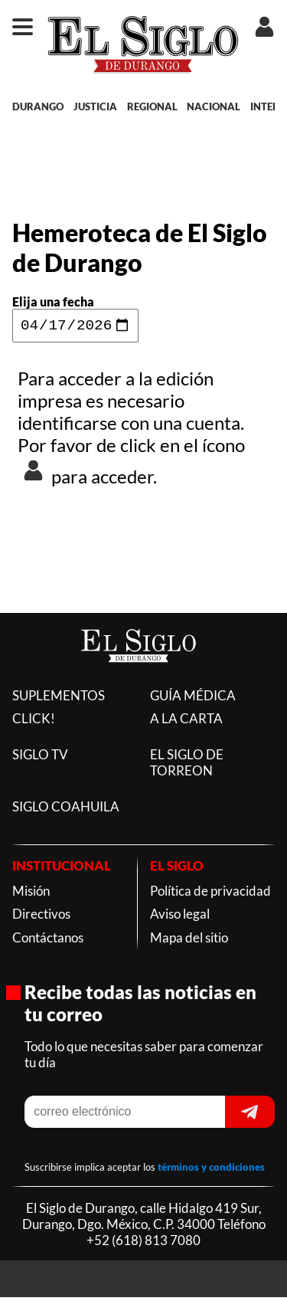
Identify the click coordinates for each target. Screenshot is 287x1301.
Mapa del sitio (189, 941)
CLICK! (33, 722)
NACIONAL (213, 106)
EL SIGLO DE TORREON (186, 766)
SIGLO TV (40, 758)
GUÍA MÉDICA (193, 699)
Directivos (41, 917)
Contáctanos (47, 941)
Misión (31, 894)
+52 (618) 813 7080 (143, 1244)
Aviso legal (180, 917)
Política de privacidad (210, 894)
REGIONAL (152, 106)
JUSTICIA (95, 106)
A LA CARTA (186, 722)
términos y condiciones (211, 1171)
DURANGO (38, 106)
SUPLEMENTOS (58, 699)
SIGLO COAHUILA (65, 810)
